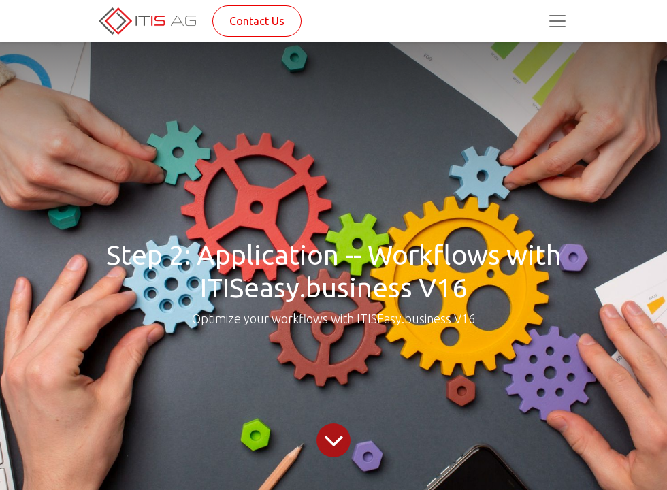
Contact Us (256, 21)
